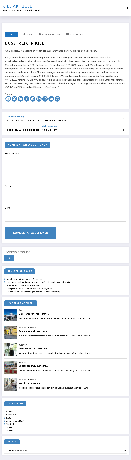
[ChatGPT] (57, 99)
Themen (11, 34)
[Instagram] (39, 99)
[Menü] (120, 8)
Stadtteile (10, 411)
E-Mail (65, 207)
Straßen (9, 414)
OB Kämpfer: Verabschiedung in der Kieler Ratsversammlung (33, 280)
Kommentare (65, 165)
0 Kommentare (76, 34)
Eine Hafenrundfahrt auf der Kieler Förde (25, 268)
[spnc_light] (128, 8)
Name (65, 189)
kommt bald (11, 402)
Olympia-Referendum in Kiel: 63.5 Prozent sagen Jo (29, 277)
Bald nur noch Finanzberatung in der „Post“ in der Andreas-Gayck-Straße (38, 271)
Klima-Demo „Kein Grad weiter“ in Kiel (31, 120)
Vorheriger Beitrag (15, 117)
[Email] (51, 99)
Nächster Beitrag (39, 126)
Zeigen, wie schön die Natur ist (27, 129)
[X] (14, 99)
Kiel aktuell (17, 6)
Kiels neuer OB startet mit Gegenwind (24, 274)
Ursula (30, 34)
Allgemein (10, 399)
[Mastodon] (32, 99)
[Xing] (26, 99)
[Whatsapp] (45, 99)
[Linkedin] (20, 99)
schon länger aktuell (15, 408)
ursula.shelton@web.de (77, 455)
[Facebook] (8, 99)
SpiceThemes (106, 455)
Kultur (9, 405)
